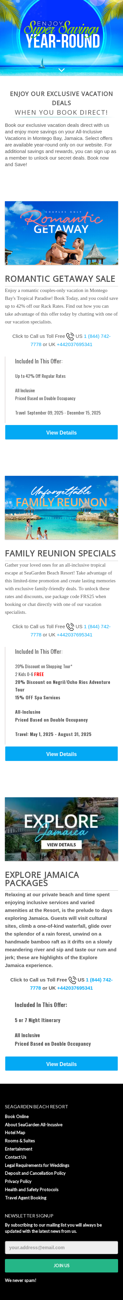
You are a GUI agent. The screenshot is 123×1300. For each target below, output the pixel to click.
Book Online (17, 1116)
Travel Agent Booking (25, 1197)
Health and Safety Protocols (31, 1189)
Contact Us (15, 1157)
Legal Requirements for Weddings (37, 1165)
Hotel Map (15, 1132)
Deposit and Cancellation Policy (35, 1173)
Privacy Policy (18, 1181)
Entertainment (18, 1149)
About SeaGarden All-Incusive (33, 1124)
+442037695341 (74, 344)
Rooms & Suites (20, 1140)
